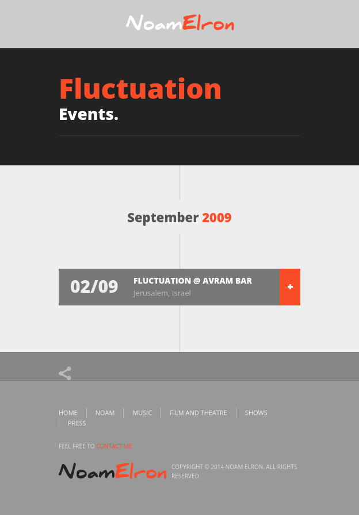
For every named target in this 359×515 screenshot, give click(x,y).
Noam (105, 412)
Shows (256, 412)
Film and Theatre (198, 412)
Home (68, 412)
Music (142, 412)
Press (77, 423)
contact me (114, 446)
